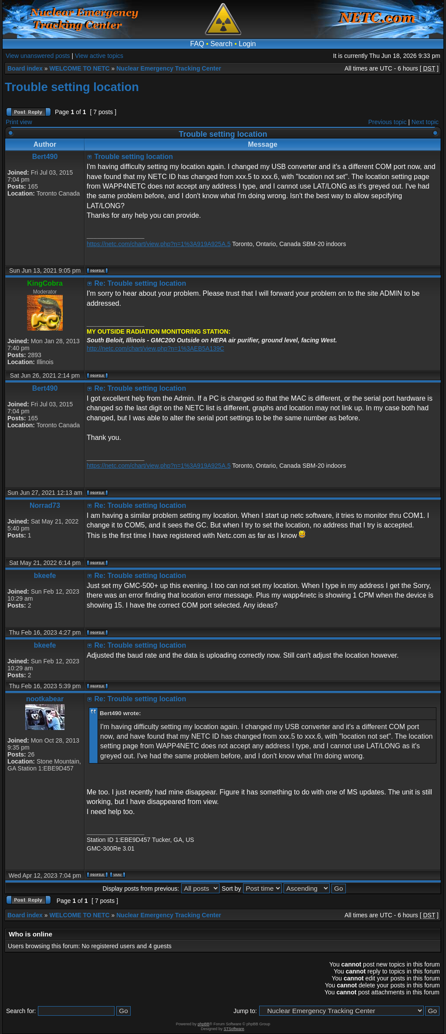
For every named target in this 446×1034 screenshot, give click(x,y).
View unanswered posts (38, 55)
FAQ (197, 43)
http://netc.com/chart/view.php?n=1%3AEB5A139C (155, 348)
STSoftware (234, 1029)
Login (247, 43)
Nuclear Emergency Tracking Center (168, 68)
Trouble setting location (72, 87)
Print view (19, 121)
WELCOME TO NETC (79, 68)
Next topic (425, 121)
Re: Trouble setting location (140, 283)
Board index (25, 68)
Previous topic (387, 121)
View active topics (99, 55)
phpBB (203, 1024)
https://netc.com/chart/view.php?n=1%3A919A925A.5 (158, 243)
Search (221, 43)
